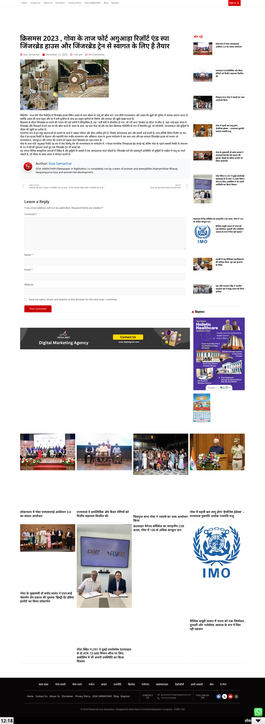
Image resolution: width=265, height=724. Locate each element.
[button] (239, 17)
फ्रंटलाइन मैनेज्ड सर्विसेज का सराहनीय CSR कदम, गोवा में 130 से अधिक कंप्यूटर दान (158, 528)
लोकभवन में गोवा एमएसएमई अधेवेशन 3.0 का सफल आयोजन (229, 45)
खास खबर (63, 17)
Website (28, 284)
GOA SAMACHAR (92, 3)
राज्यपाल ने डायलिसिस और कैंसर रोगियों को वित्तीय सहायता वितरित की (229, 73)
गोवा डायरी (76, 17)
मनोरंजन (135, 17)
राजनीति (115, 17)
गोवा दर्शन (88, 17)
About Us (48, 3)
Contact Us (35, 3)
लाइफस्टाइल (148, 17)
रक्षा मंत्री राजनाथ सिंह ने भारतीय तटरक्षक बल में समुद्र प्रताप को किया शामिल (230, 288)
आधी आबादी (174, 17)
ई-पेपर (192, 17)
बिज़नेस (125, 17)
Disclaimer (60, 3)
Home (24, 3)
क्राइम (106, 17)
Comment (30, 214)
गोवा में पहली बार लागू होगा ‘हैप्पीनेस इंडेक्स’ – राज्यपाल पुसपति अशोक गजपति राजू (230, 128)
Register (115, 3)
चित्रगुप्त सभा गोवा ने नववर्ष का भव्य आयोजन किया (160, 518)
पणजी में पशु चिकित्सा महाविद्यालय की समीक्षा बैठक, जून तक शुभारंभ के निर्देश (230, 262)
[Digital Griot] (105, 329)
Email (28, 269)
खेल (185, 17)
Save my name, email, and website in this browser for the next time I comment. (73, 299)
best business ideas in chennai (195, 427)
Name (28, 254)
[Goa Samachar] (219, 319)
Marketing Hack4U (11, 656)
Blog (106, 3)
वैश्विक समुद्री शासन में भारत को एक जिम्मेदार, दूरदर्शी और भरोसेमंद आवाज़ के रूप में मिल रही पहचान (230, 229)
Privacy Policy (74, 3)
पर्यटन (98, 17)
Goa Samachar (60, 163)
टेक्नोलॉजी (161, 17)
